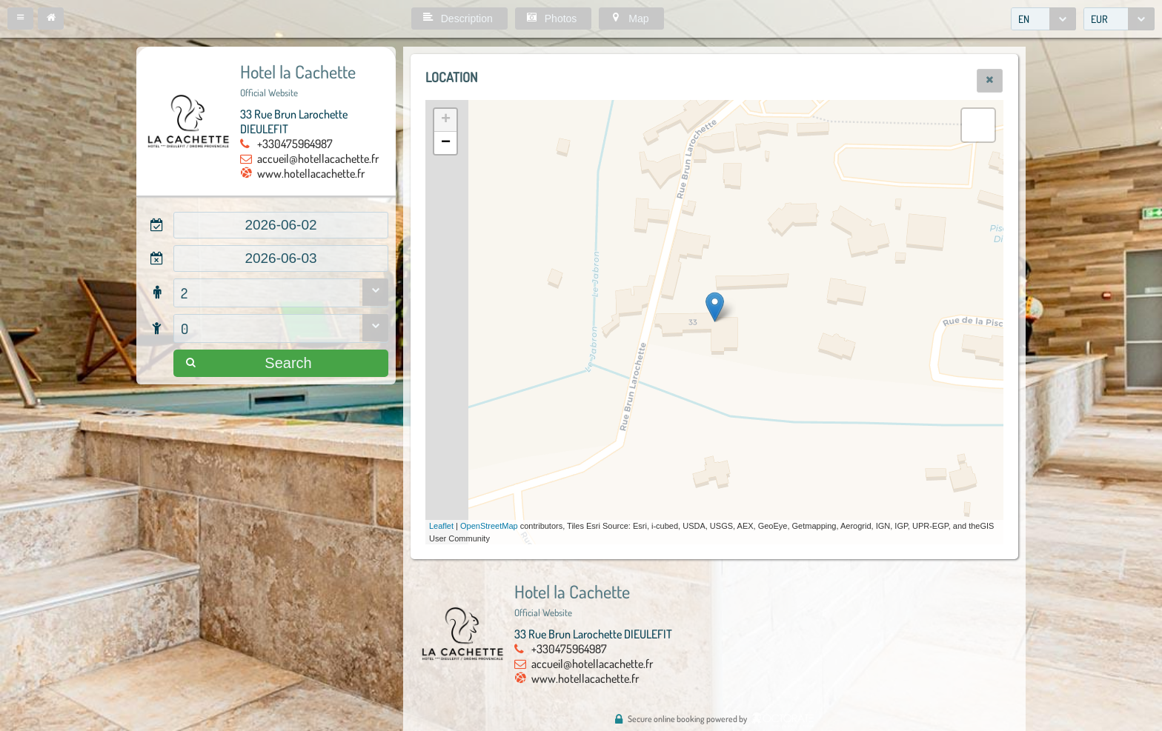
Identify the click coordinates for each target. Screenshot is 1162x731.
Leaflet (441, 525)
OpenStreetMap (489, 525)
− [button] (446, 143)
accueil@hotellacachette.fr (318, 158)
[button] (20, 18)
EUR (1099, 19)
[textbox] (280, 225)
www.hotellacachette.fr (311, 173)
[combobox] (1043, 18)
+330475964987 (295, 143)
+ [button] (446, 120)
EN (1023, 19)
